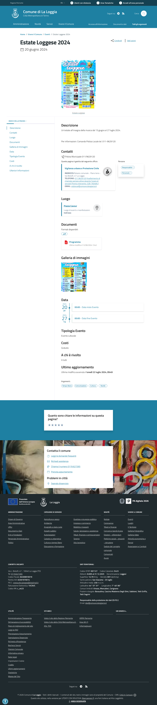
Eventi (47, 34)
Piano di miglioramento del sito (20, 625)
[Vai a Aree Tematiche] (105, 3)
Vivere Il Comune (35, 34)
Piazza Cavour (70, 206)
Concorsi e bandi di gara (113, 530)
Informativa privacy (16, 653)
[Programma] (66, 242)
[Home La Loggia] (33, 13)
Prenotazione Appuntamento (20, 633)
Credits (11, 664)
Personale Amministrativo (18, 538)
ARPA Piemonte (85, 618)
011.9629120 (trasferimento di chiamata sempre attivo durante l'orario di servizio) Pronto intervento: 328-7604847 (82, 181)
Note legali (12, 657)
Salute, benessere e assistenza (86, 530)
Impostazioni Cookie (16, 660)
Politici (10, 542)
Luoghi (130, 523)
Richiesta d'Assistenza (17, 641)
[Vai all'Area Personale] (131, 3)
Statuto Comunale (15, 649)
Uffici (10, 527)
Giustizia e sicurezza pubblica (85, 519)
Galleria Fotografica (135, 530)
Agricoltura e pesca (51, 519)
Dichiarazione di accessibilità (19, 622)
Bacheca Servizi (14, 645)
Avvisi (106, 558)
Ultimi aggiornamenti (16, 668)
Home (22, 34)
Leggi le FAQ (13, 629)
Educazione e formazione (54, 546)
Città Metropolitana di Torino (36, 15)
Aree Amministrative (16, 523)
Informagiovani (85, 625)
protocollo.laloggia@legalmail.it (25, 582)
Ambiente (48, 523)
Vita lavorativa (79, 542)
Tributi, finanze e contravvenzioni (87, 534)
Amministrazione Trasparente (20, 618)
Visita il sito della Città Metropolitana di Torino (62, 622)
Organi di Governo (15, 519)
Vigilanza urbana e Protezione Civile (82, 168)
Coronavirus (108, 523)
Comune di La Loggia (40, 12)
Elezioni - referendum (112, 534)
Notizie (106, 519)
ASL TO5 (47, 625)
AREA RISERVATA (77, 701)
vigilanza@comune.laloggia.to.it (84, 186)
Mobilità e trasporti (81, 527)
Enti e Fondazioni (15, 534)
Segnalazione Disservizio (18, 637)
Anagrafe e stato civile (53, 527)
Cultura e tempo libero (53, 542)
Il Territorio (132, 527)
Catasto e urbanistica (52, 538)
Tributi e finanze (110, 527)
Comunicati (108, 554)
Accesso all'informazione (97, 24)
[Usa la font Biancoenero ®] (80, 3)
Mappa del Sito (14, 676)
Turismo (77, 538)
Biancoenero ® (88, 698)
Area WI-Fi (83, 622)
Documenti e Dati (15, 530)
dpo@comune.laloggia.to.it (96, 603)
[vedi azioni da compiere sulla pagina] (129, 41)
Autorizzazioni (49, 534)
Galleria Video (133, 534)
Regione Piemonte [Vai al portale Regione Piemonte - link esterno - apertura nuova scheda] (16, 3)
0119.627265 (16, 573)
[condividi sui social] (116, 41)
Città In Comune (126, 694)
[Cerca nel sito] (144, 13)
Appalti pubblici (50, 530)
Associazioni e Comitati (137, 546)
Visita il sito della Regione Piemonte (58, 618)
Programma (75, 242)
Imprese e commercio (82, 523)
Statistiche (12, 672)
